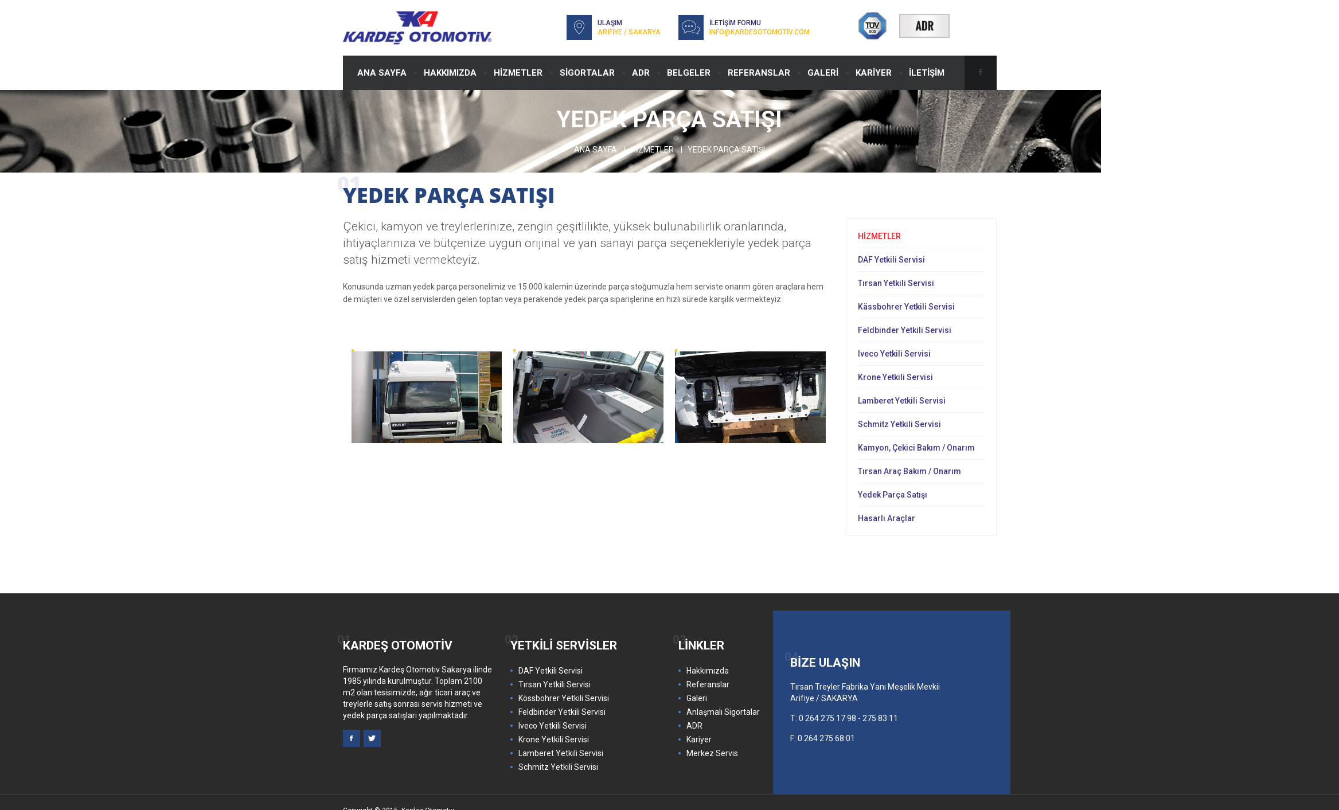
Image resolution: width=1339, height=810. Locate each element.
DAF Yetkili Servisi (891, 259)
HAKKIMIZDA (450, 73)
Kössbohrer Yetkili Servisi (563, 698)
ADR (641, 73)
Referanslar (707, 684)
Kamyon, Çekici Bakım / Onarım (916, 447)
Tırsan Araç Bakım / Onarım (909, 471)
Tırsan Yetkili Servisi (896, 283)
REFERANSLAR (759, 73)
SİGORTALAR (587, 73)
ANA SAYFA (382, 73)
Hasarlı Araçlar (886, 518)
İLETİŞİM (926, 73)
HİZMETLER (518, 73)
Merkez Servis (712, 753)
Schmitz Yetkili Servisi (899, 424)
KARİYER (874, 73)
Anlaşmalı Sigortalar (723, 712)
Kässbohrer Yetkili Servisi (906, 306)
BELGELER (689, 73)
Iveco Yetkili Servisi (894, 353)
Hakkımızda (707, 670)
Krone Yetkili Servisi (895, 377)
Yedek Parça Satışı (892, 494)
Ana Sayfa (595, 149)
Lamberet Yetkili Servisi (902, 400)
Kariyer (699, 739)
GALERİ (822, 73)
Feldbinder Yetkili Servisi (904, 330)
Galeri (696, 698)
